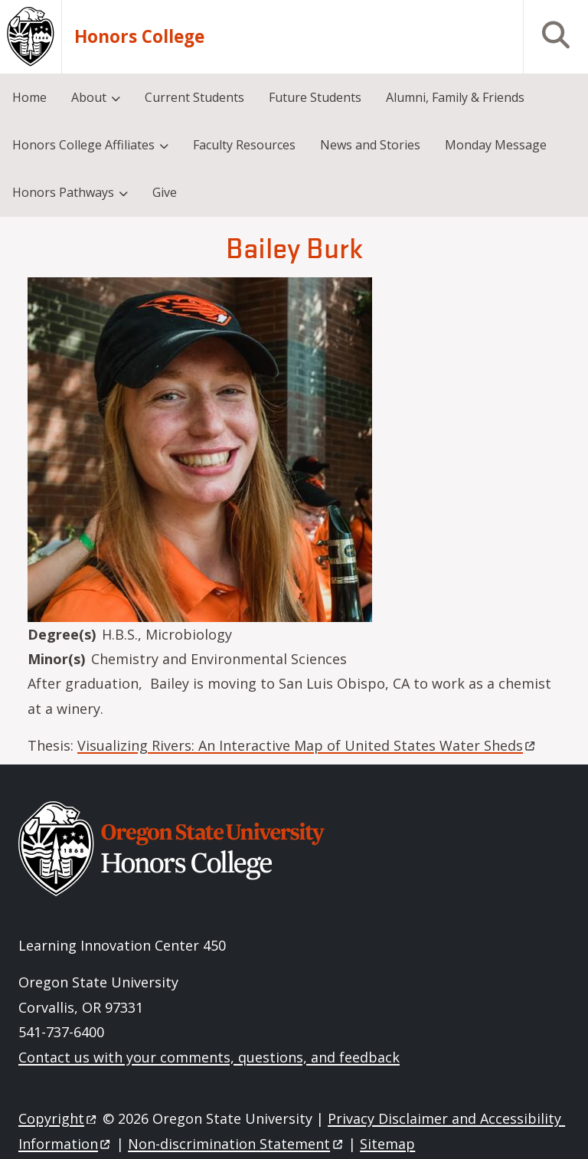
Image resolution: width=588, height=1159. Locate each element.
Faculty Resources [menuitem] (244, 144)
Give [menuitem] (164, 192)
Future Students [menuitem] (315, 97)
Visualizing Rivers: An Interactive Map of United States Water (307, 745)
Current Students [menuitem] (194, 97)
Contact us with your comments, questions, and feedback (209, 1057)
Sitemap (387, 1143)
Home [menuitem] (29, 97)
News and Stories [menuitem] (370, 144)
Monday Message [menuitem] (496, 144)
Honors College (139, 36)
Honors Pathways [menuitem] (63, 192)
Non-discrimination (236, 1143)
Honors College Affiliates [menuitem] (83, 144)
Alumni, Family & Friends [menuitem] (455, 97)
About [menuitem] (88, 97)
